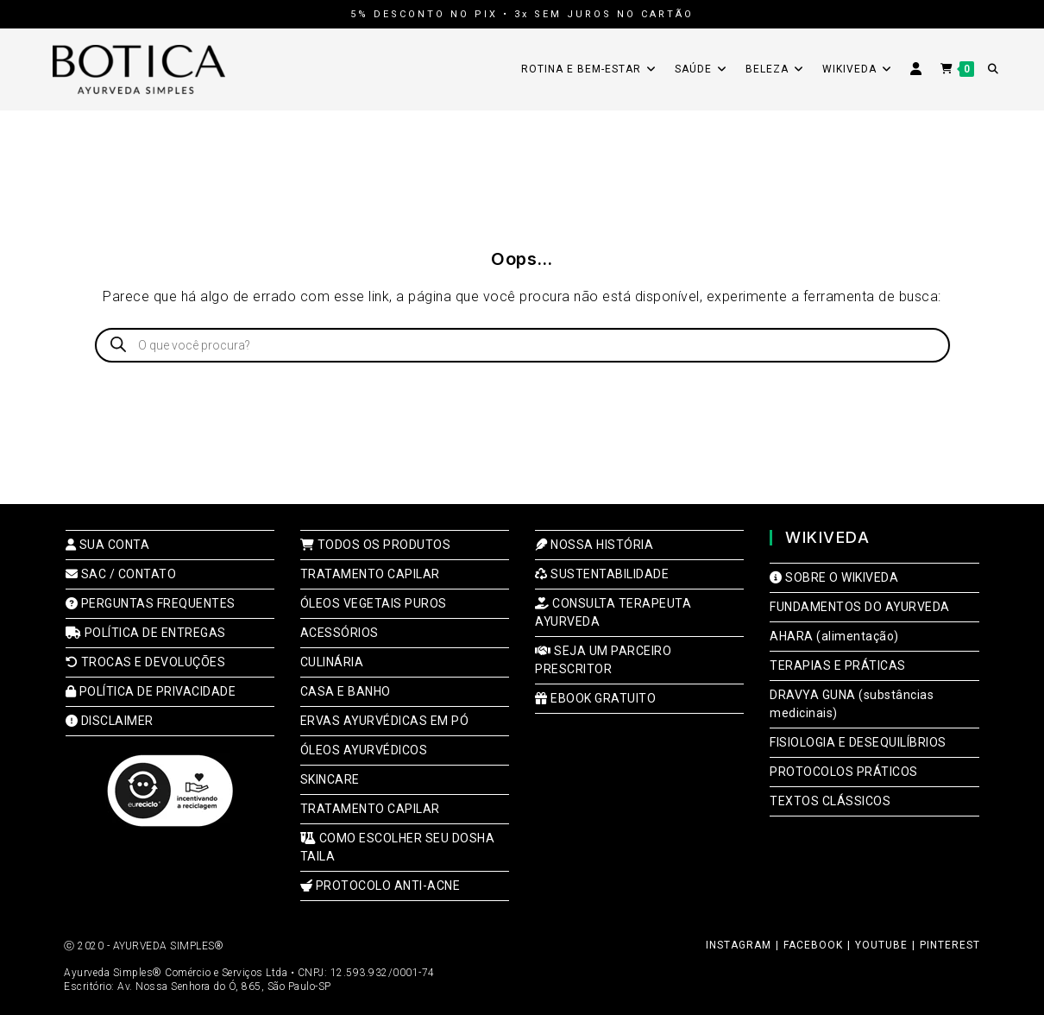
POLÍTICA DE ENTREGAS (146, 633)
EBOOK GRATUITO (595, 698)
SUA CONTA (108, 545)
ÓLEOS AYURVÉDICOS (364, 750)
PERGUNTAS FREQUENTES (151, 603)
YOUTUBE (881, 945)
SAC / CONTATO (121, 574)
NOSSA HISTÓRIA (594, 545)
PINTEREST (950, 945)
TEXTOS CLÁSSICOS (830, 801)
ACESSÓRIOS (339, 633)
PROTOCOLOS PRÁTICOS (844, 772)
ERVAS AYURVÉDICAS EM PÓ (384, 721)
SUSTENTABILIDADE (602, 574)
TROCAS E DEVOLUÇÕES (146, 662)
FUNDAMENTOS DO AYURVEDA (860, 607)
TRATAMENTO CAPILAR (370, 574)
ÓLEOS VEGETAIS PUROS (373, 603)
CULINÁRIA (332, 662)
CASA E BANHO (345, 691)
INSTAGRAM (738, 945)
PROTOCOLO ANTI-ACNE (380, 885)
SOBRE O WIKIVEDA (834, 577)
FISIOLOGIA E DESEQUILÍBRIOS (858, 742)
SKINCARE (330, 779)
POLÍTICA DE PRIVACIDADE (151, 691)
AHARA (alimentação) (834, 636)
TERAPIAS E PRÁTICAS (838, 665)
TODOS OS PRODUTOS (375, 545)
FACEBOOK (813, 945)
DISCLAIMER (110, 721)
